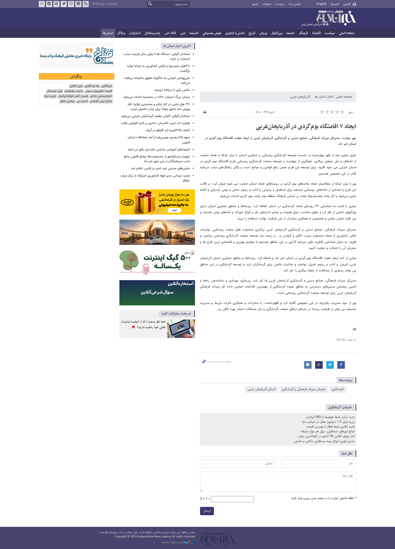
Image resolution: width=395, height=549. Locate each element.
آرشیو (255, 4)
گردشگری (338, 389)
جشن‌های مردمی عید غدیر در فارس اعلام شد (160, 168)
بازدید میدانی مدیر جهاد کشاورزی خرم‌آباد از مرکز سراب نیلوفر (155, 178)
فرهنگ (303, 33)
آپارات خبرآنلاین (56, 4)
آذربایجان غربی (299, 96)
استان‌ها (108, 33)
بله (49, 4)
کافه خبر (170, 33)
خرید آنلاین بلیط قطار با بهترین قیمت (330, 426)
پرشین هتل (67, 101)
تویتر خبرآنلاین (63, 4)
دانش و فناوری (235, 33)
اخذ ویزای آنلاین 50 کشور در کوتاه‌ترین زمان (327, 436)
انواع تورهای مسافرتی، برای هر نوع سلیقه (328, 431)
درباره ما (280, 4)
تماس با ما (295, 4)
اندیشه (193, 33)
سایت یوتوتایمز (73, 91)
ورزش (263, 33)
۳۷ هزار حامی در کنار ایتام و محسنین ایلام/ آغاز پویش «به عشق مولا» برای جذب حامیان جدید (158, 107)
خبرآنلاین (328, 19)
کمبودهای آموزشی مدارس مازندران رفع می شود (159, 149)
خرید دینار (50, 96)
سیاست (330, 33)
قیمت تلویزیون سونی (98, 91)
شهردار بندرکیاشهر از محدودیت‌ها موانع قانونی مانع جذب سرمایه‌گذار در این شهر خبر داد (157, 159)
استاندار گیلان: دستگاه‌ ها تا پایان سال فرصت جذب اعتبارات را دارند (157, 57)
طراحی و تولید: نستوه (178, 542)
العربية (335, 4)
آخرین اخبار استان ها (177, 46)
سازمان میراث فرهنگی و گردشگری (303, 389)
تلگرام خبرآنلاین (78, 4)
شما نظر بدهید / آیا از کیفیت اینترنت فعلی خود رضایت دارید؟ (143, 324)
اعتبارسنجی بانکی (101, 96)
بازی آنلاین (76, 86)
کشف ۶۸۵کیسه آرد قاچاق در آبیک (168, 130)
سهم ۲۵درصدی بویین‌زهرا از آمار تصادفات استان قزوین (159, 140)
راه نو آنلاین (91, 86)
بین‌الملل (276, 33)
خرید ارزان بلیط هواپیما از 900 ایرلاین (330, 417)
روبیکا (41, 4)
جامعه (290, 33)
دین (182, 33)
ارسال (207, 510)
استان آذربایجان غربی (261, 389)
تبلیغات (266, 4)
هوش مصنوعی (211, 33)
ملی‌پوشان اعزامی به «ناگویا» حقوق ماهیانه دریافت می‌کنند (157, 80)
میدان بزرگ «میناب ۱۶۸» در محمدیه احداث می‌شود (156, 97)
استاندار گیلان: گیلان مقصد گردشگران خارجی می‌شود (155, 116)
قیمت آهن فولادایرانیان (73, 96)
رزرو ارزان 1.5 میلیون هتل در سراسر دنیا (328, 421)
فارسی (346, 4)
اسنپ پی (82, 101)
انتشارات (135, 33)
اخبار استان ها (324, 96)
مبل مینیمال (54, 91)
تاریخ (252, 33)
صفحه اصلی (346, 33)
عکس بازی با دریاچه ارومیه (172, 90)
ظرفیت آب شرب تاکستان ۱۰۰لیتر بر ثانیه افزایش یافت (155, 123)
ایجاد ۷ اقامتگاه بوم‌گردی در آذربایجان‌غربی (306, 127)
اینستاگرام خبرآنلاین (71, 4)
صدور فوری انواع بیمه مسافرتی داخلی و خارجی (324, 441)
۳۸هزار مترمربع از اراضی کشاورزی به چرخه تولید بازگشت (158, 68)
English (322, 4)
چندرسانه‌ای (152, 33)
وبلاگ (121, 33)
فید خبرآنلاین (85, 4)
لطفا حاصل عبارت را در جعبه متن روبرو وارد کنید (323, 498)
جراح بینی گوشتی (100, 101)
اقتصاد (316, 33)
